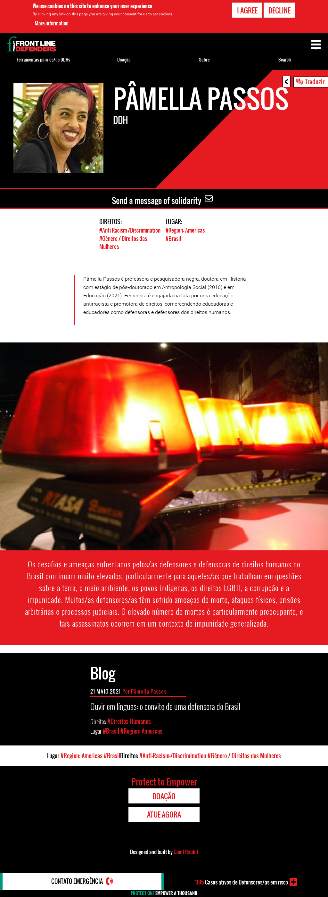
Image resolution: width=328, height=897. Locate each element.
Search (284, 59)
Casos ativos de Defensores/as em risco (241, 882)
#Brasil (173, 238)
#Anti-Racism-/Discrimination (129, 230)
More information (52, 23)
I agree (247, 10)
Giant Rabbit (186, 851)
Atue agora (164, 814)
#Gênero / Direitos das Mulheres (244, 755)
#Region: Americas (185, 230)
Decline (279, 10)
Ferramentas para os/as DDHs (43, 59)
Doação (124, 59)
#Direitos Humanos (129, 721)
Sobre (204, 59)
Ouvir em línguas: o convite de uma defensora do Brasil (165, 706)
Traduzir (314, 81)
